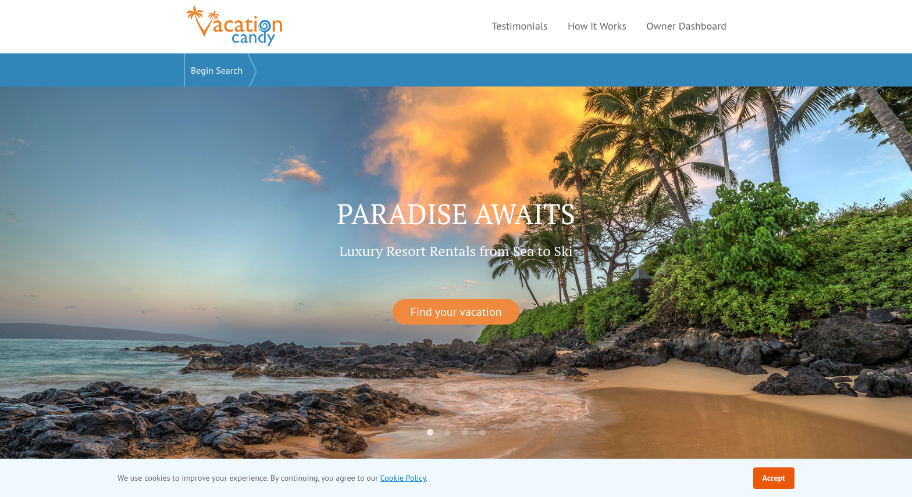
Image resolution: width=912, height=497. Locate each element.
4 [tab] (482, 432)
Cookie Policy (403, 478)
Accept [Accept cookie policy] (774, 478)
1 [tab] (430, 432)
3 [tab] (465, 432)
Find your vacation (455, 311)
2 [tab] (447, 432)
